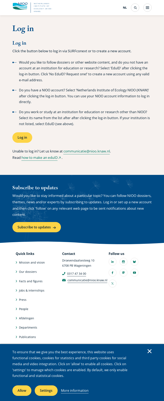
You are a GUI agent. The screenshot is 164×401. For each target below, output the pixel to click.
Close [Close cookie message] (149, 351)
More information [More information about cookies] (75, 390)
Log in (22, 137)
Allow (22, 390)
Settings (46, 390)
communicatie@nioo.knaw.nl (86, 151)
